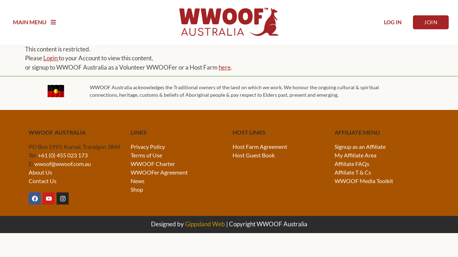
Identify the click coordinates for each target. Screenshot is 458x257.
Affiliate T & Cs (353, 172)
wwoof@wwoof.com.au (62, 163)
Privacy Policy (148, 146)
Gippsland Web (205, 224)
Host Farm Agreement (260, 146)
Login (51, 58)
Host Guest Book (254, 155)
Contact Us (43, 180)
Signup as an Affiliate (360, 146)
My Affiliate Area (355, 155)
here (225, 67)
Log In (392, 22)
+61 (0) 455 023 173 (63, 155)
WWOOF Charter (153, 163)
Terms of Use (146, 155)
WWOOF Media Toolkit (364, 180)
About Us (40, 172)
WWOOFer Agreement (159, 172)
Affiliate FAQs (352, 163)
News (138, 180)
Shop (137, 189)
